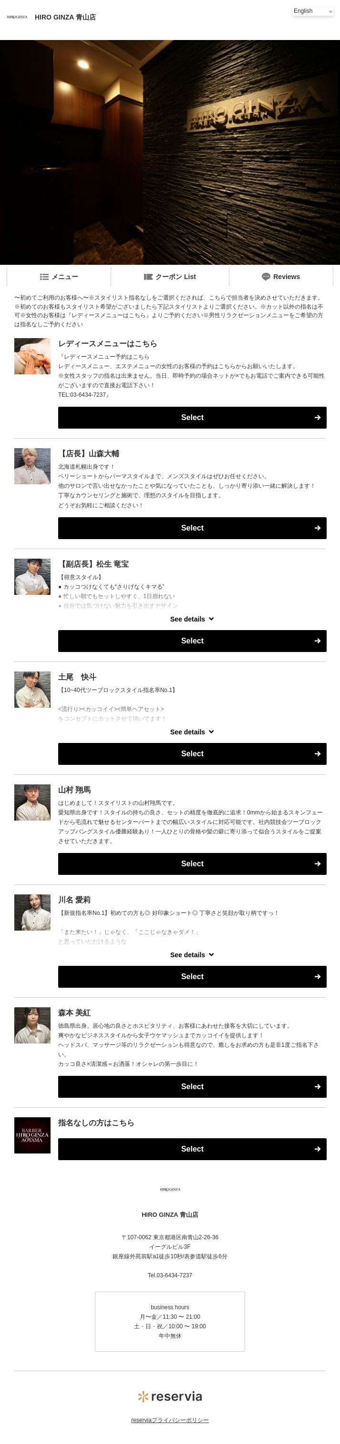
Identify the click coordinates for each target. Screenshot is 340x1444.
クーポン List (170, 276)
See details (187, 619)
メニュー (59, 276)
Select (192, 417)
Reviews (281, 276)
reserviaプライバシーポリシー (170, 1420)
